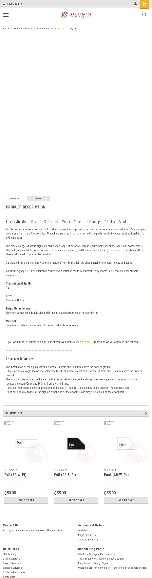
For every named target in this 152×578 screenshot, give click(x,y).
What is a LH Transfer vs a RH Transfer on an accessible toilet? (112, 567)
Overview (14, 198)
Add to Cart (26, 500)
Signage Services (12, 567)
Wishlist (82, 530)
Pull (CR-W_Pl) (68, 28)
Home (6, 28)
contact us (88, 342)
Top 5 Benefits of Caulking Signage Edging (101, 558)
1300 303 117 (12, 3)
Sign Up (91, 535)
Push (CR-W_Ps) (116, 475)
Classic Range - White (45, 28)
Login (81, 535)
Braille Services (11, 558)
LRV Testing (9, 554)
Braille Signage (22, 28)
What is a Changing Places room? (96, 554)
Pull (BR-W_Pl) (15, 475)
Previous (141, 413)
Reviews (38, 198)
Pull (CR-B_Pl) (65, 475)
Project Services (12, 563)
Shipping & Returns (88, 539)
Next (146, 413)
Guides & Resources (14, 572)
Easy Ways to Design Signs (93, 563)
